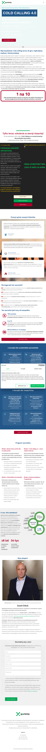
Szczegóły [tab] (23, 368)
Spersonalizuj (23, 385)
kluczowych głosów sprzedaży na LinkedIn (23, 618)
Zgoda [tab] (8, 368)
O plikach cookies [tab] (38, 368)
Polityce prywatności (32, 694)
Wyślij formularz (11, 702)
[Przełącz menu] (23, 44)
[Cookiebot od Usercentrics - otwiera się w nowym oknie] (39, 365)
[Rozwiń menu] (43, 2)
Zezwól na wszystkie (37, 385)
